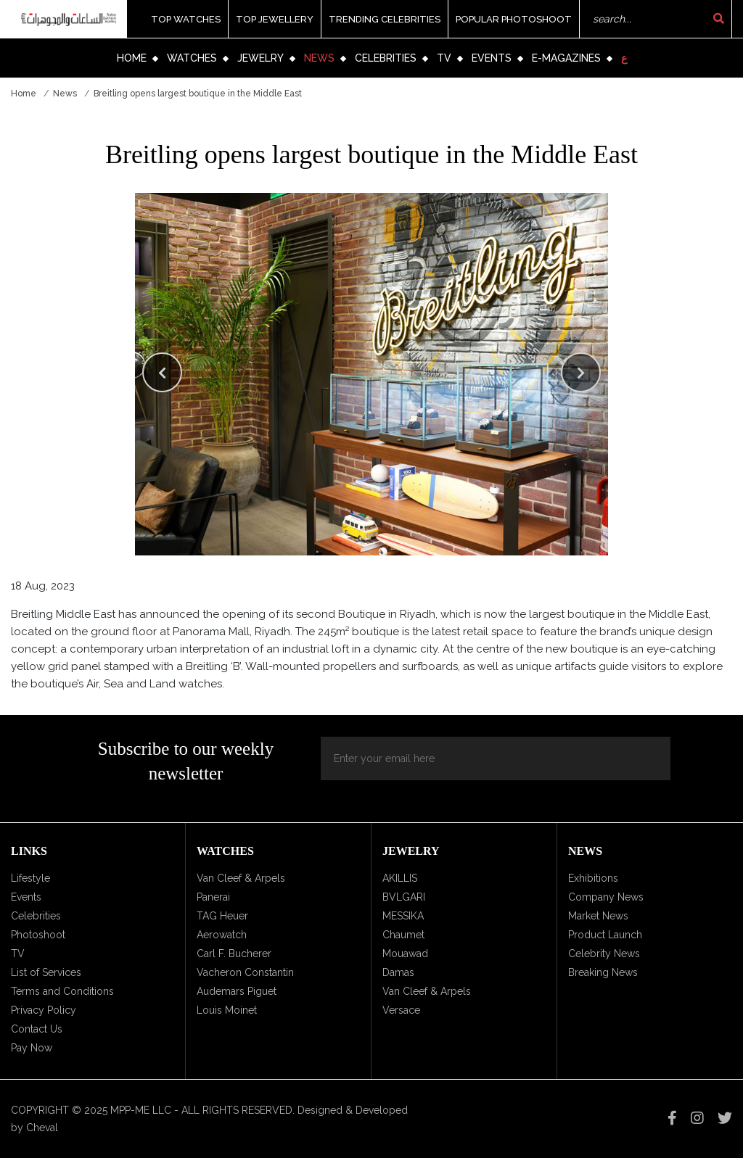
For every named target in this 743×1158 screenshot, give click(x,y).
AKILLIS (399, 878)
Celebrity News (604, 953)
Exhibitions (593, 878)
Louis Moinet (227, 1010)
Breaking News (603, 972)
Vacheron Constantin (245, 972)
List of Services (46, 972)
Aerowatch (222, 934)
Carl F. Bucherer (234, 953)
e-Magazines (566, 58)
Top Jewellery (274, 19)
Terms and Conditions (62, 991)
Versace (401, 1010)
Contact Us (36, 1029)
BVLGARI (403, 897)
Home (132, 58)
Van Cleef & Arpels (241, 878)
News (319, 58)
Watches (192, 58)
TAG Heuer (222, 916)
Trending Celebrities (384, 19)
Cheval (42, 1127)
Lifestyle (30, 878)
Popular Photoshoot (514, 19)
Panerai (213, 897)
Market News (598, 916)
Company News (606, 897)
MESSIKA (403, 916)
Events (492, 58)
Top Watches (186, 19)
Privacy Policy (43, 1010)
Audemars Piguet (236, 991)
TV (444, 58)
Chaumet (403, 934)
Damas (398, 972)
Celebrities (385, 58)
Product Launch (605, 934)
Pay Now (31, 1048)
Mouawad (405, 953)
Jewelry (260, 58)
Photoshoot (38, 934)
